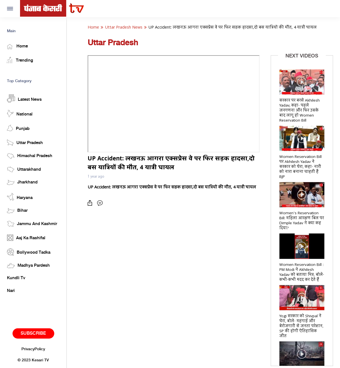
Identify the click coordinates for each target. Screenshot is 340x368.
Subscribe (33, 333)
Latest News (24, 98)
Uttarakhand (24, 169)
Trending (20, 60)
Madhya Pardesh (28, 265)
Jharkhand (22, 182)
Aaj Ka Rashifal (26, 238)
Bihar (17, 210)
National (20, 113)
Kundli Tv (16, 278)
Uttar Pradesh (25, 142)
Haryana (20, 197)
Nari (11, 291)
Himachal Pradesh (29, 156)
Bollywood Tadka (28, 251)
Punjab (18, 128)
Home (17, 46)
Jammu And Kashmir (32, 224)
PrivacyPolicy (33, 349)
